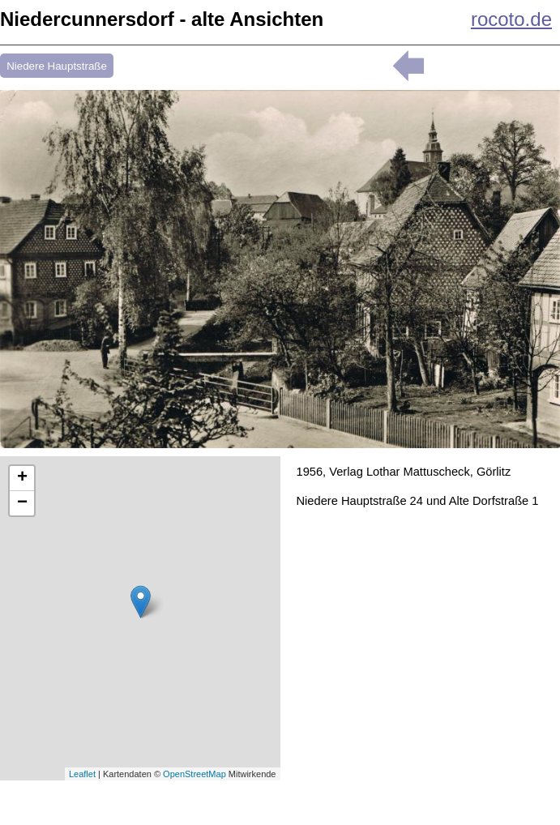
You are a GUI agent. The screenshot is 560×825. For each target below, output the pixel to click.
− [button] (22, 503)
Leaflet (82, 774)
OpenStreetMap (194, 774)
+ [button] (22, 478)
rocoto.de (511, 19)
